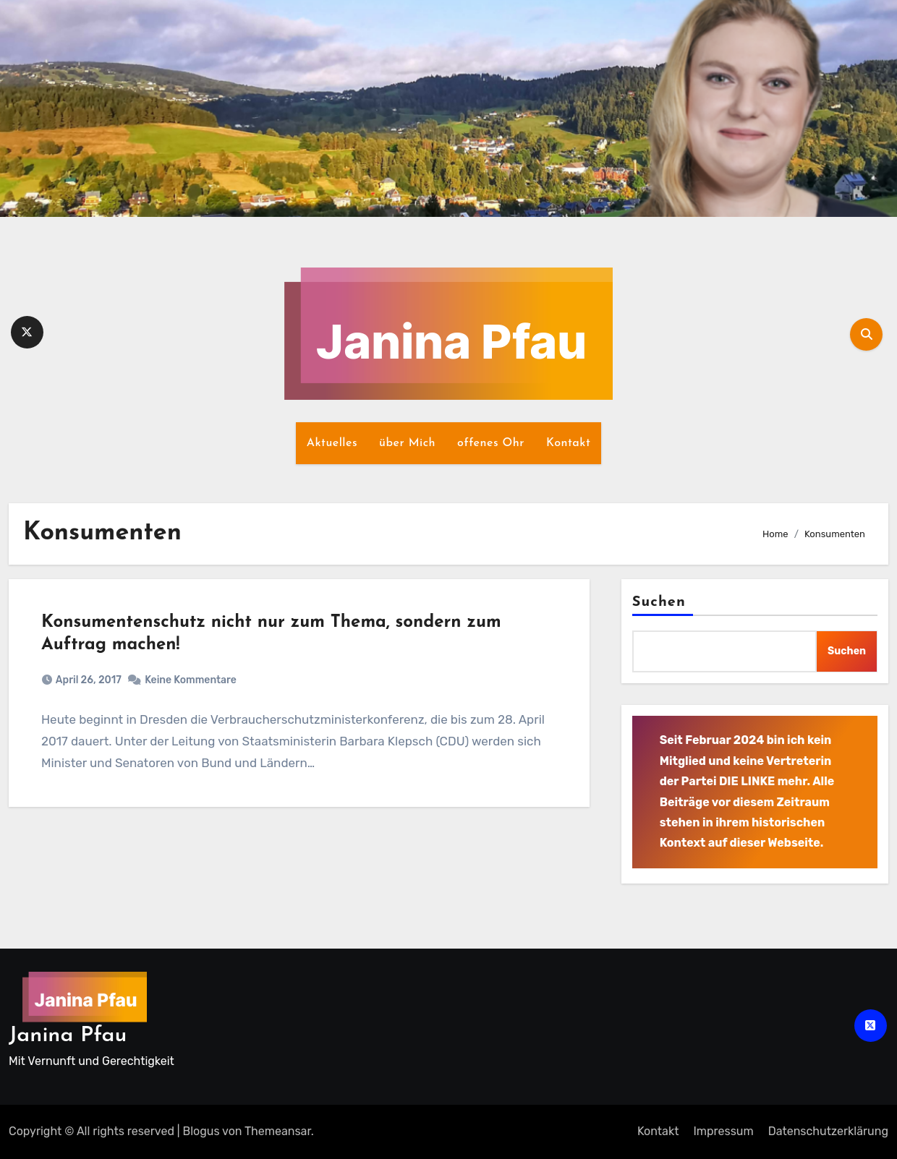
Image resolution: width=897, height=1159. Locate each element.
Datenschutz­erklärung (828, 1131)
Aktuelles (332, 443)
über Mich (407, 443)
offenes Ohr (490, 443)
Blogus (201, 1131)
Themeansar (278, 1131)
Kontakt (568, 443)
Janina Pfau (68, 1036)
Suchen (659, 602)
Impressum (723, 1131)
